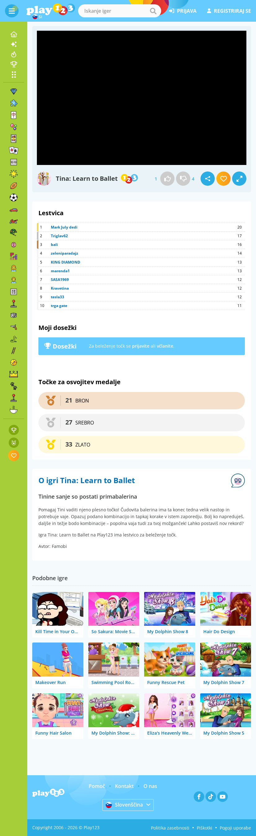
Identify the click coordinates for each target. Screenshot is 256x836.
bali (54, 244)
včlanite (165, 346)
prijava (182, 10)
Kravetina (60, 288)
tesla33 (57, 297)
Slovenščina (124, 804)
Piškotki (204, 828)
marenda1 (60, 270)
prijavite (140, 346)
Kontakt (124, 786)
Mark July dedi (64, 227)
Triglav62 (59, 235)
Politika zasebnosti (170, 828)
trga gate (59, 305)
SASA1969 (60, 279)
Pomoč (97, 786)
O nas (150, 786)
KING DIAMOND (65, 262)
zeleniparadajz (64, 253)
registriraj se (229, 10)
